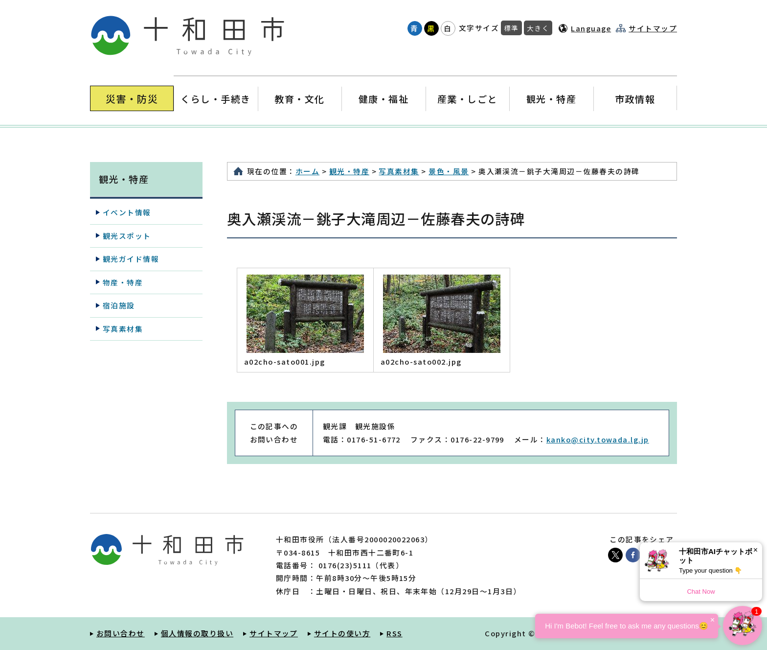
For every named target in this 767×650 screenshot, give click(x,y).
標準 (511, 28)
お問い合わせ (120, 633)
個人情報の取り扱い (197, 633)
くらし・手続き (215, 99)
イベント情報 (127, 212)
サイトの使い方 (342, 633)
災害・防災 (132, 99)
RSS (394, 633)
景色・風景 (449, 171)
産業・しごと (467, 99)
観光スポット (127, 236)
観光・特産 (551, 99)
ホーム (307, 171)
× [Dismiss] (755, 550)
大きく (538, 28)
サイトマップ (653, 28)
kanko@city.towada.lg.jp (597, 439)
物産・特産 (123, 282)
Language (591, 28)
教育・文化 (299, 99)
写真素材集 (399, 171)
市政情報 (635, 99)
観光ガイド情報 (131, 259)
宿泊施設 (119, 305)
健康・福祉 (383, 99)
